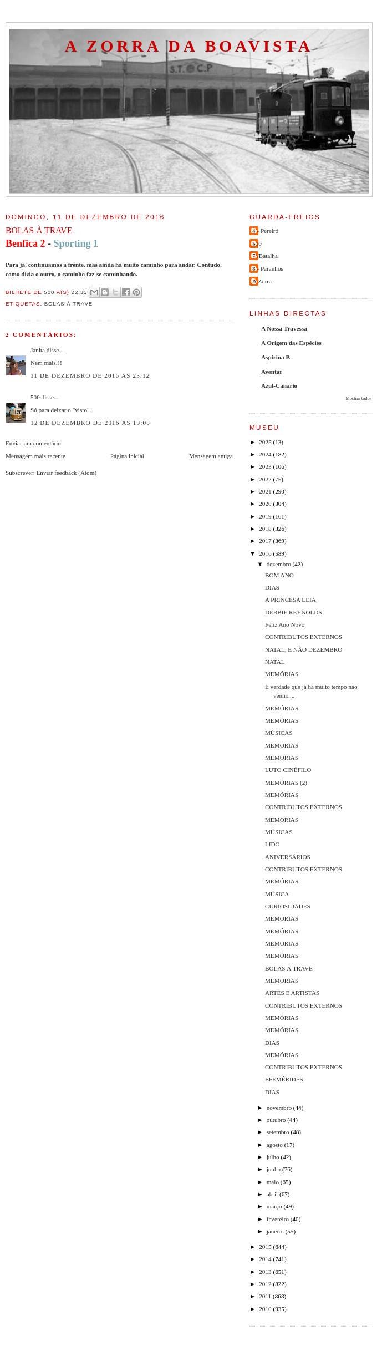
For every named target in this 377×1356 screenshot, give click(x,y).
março (275, 1206)
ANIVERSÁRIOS (287, 857)
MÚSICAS (279, 732)
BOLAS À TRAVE (289, 968)
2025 (266, 442)
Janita (37, 350)
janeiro (276, 1231)
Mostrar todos (358, 398)
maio (274, 1182)
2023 (266, 466)
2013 (266, 1271)
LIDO (272, 844)
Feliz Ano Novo (284, 624)
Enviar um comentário (33, 443)
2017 (266, 540)
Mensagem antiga (211, 456)
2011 (266, 1296)
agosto (275, 1144)
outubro (277, 1119)
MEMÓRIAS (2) (286, 782)
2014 (266, 1259)
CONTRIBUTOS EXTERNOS (303, 636)
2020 (266, 503)
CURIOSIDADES (287, 906)
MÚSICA (277, 894)
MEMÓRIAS (281, 674)
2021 (266, 491)
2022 (266, 479)
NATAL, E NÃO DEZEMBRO (303, 649)
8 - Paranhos (267, 268)
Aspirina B (275, 357)
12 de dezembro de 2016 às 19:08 (90, 422)
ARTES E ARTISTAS (292, 992)
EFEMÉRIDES (284, 1079)
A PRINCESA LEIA (290, 599)
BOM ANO (279, 575)
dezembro (280, 564)
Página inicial (127, 456)
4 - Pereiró (265, 230)
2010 (266, 1309)
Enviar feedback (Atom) (67, 472)
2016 (266, 553)
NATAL (275, 661)
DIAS (272, 587)
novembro (280, 1107)
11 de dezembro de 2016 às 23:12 (90, 375)
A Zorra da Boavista (189, 46)
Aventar (271, 371)
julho (274, 1157)
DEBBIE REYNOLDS (293, 612)
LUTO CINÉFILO (288, 769)
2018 (266, 528)
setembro (279, 1132)
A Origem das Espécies (291, 342)
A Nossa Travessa (284, 328)
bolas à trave (68, 304)
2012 (266, 1284)
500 (35, 397)
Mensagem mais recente (35, 456)
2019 (266, 516)
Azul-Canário (279, 385)
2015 (266, 1246)
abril (273, 1194)
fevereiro (279, 1219)
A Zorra (262, 281)
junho (274, 1169)
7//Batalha (265, 255)
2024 (266, 454)
